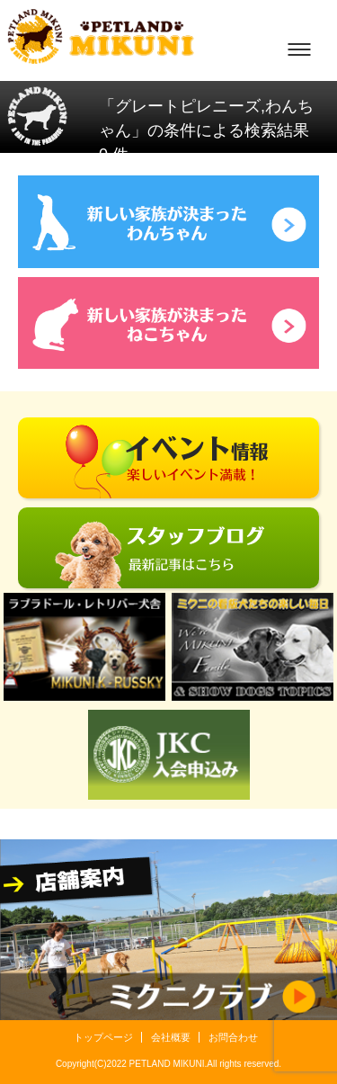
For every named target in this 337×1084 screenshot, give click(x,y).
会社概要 (171, 1037)
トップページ (103, 1037)
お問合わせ (233, 1037)
